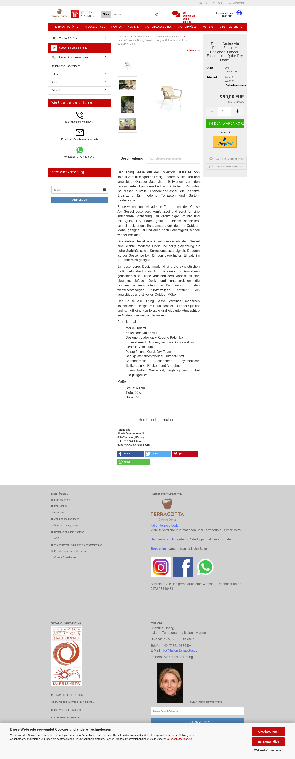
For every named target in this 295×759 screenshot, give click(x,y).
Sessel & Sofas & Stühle (69, 48)
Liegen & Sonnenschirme (69, 57)
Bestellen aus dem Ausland (69, 532)
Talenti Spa (193, 50)
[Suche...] (106, 14)
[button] (203, 3)
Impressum (60, 506)
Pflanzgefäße (94, 26)
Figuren (116, 26)
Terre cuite (158, 548)
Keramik (133, 26)
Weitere (208, 26)
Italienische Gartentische (66, 66)
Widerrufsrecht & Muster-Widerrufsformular (78, 545)
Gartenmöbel (187, 26)
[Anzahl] (224, 111)
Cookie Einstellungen (65, 557)
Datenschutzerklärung (179, 738)
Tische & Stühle (64, 38)
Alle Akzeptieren (268, 731)
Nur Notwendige (268, 741)
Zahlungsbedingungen (66, 519)
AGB (56, 538)
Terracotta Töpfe (65, 26)
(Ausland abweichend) (236, 85)
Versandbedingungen (66, 525)
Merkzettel (236, 3)
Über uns (59, 512)
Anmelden (79, 199)
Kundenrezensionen (165, 158)
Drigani (55, 90)
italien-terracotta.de (165, 525)
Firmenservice (62, 499)
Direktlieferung (231, 26)
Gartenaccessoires (158, 26)
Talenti (55, 74)
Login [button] (218, 3)
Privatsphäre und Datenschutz (71, 551)
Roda (54, 82)
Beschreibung (131, 158)
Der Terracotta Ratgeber (168, 539)
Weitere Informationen (268, 750)
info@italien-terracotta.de (179, 650)
